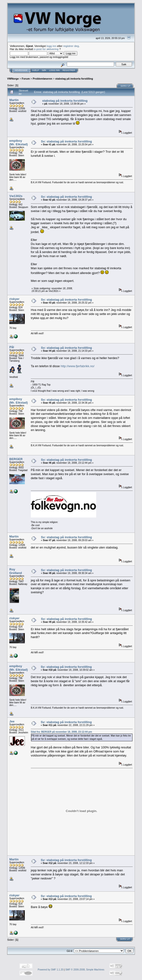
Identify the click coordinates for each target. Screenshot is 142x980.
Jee (12, 721)
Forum (26, 78)
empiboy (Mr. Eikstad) (18, 142)
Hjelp (35, 70)
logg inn (51, 45)
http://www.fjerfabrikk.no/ (78, 366)
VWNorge (13, 78)
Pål (11, 347)
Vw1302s (15, 196)
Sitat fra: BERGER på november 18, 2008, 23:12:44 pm (61, 732)
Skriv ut (126, 86)
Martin (14, 100)
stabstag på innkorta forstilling (74, 78)
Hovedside (21, 70)
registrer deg (71, 45)
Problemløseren (42, 78)
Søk (44, 70)
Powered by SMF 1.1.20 (50, 969)
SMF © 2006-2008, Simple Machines (84, 969)
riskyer (14, 299)
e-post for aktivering (46, 49)
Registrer (69, 70)
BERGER (16, 459)
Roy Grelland (15, 571)
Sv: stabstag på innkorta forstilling (66, 141)
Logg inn (54, 70)
